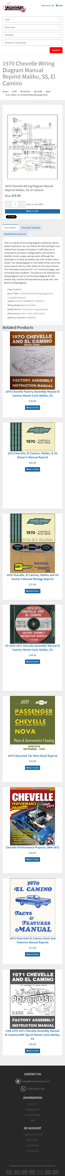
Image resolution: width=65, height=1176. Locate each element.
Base (48, 91)
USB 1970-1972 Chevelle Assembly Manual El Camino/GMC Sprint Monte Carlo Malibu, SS (32, 1035)
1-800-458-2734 (35, 1088)
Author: (11, 300)
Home (5, 91)
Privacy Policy (32, 1114)
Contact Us (32, 1150)
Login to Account (32, 1134)
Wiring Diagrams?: (17, 305)
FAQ (32, 1120)
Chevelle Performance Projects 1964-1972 (32, 847)
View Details (32, 591)
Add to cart (32, 211)
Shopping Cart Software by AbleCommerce (32, 1165)
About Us (33, 1103)
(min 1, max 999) (34, 204)
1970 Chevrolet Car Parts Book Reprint (32, 756)
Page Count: (14, 289)
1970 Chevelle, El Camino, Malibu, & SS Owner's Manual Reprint (33, 455)
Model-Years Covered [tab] (15, 233)
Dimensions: (14, 313)
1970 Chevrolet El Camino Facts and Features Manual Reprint (33, 940)
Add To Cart (32, 407)
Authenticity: (14, 309)
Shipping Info (32, 1109)
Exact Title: (13, 293)
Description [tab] (10, 227)
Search (56, 50)
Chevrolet (25, 91)
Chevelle (38, 91)
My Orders (32, 1139)
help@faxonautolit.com (36, 1081)
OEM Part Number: (17, 317)
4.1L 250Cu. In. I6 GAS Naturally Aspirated (27, 94)
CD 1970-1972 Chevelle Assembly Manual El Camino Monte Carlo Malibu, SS (32, 648)
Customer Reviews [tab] (30, 227)
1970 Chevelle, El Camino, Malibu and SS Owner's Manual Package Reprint (32, 577)
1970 (14, 91)
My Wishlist (32, 1145)
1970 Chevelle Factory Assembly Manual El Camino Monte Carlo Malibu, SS (33, 393)
